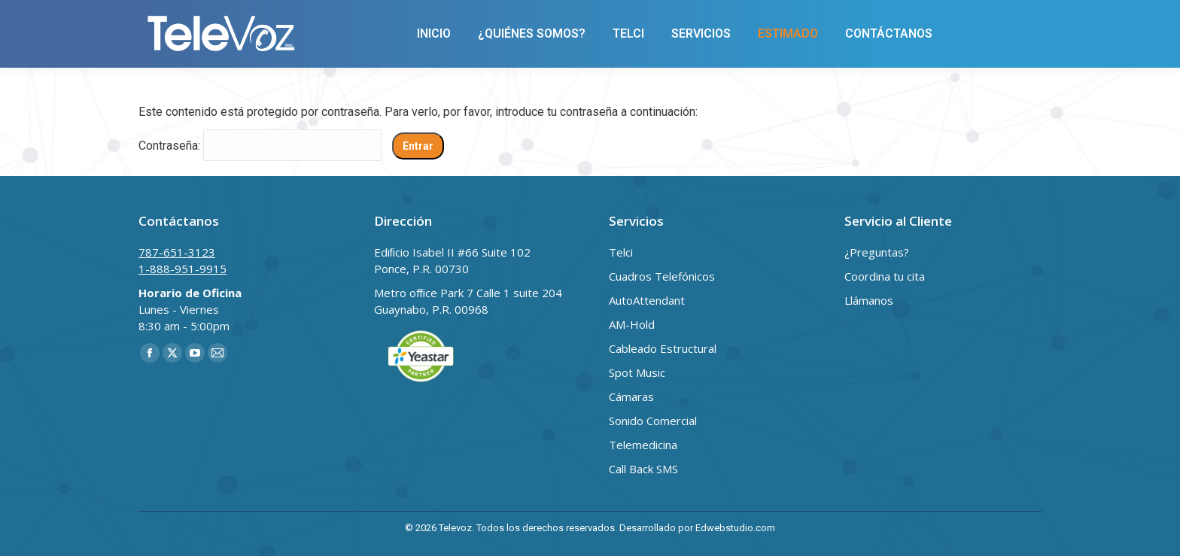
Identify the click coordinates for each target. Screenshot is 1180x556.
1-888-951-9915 (299, 17)
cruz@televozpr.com (431, 17)
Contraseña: (260, 145)
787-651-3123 (185, 17)
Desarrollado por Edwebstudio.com (697, 527)
